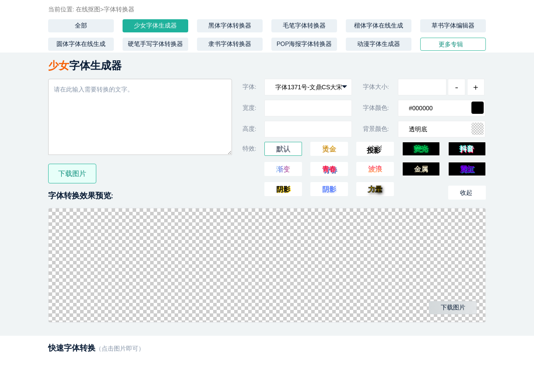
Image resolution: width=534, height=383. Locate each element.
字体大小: (376, 87)
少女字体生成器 (155, 25)
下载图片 (72, 174)
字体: (249, 87)
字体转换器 (119, 9)
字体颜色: (376, 108)
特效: (249, 148)
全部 (81, 25)
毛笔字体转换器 (304, 25)
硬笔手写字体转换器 (155, 44)
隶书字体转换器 (229, 44)
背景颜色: (376, 129)
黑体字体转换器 (229, 25)
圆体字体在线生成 (80, 44)
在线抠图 (88, 9)
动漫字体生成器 (378, 44)
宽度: (249, 108)
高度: (249, 129)
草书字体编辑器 (453, 25)
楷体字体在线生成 (378, 25)
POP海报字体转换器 (304, 44)
